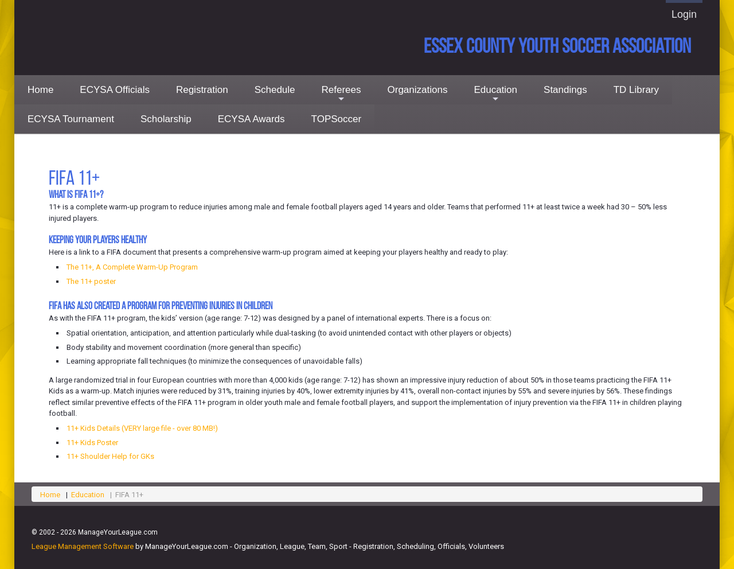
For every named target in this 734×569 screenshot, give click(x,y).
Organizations (418, 89)
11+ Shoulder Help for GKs (110, 456)
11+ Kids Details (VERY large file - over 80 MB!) (142, 428)
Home (40, 89)
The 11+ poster (91, 281)
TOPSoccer (336, 119)
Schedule (275, 89)
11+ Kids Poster (92, 442)
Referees (341, 94)
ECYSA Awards (251, 119)
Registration (202, 89)
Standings (565, 89)
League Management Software (83, 546)
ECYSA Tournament (71, 119)
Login (684, 14)
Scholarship (166, 119)
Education (495, 94)
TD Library (636, 89)
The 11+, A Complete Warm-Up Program (132, 267)
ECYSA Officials (115, 89)
